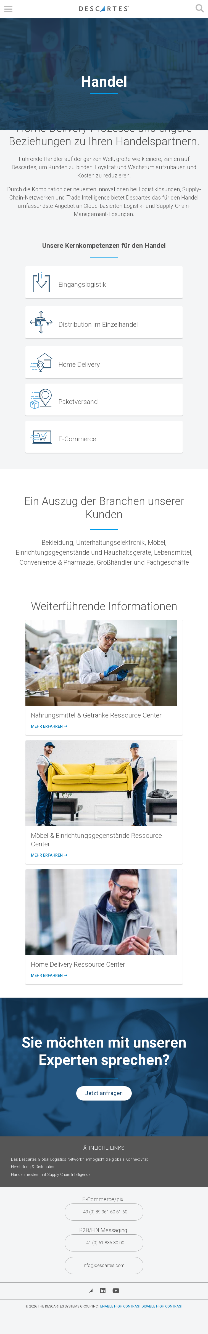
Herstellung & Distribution (33, 1167)
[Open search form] (200, 9)
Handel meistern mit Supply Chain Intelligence (50, 1174)
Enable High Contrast (120, 1306)
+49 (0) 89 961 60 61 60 (104, 1212)
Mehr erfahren (48, 726)
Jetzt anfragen (104, 1093)
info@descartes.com (104, 1265)
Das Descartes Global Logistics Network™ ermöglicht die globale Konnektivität (79, 1159)
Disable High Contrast (162, 1306)
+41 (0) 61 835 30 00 (104, 1242)
